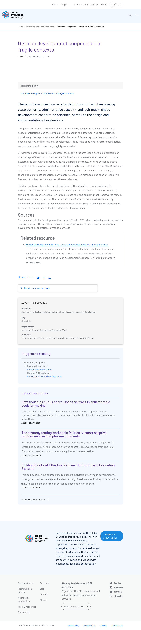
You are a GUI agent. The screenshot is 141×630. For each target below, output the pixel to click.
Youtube (118, 591)
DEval (23, 321)
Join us (54, 4)
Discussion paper (38, 56)
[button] (130, 15)
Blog (86, 4)
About (104, 4)
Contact (95, 4)
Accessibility (73, 625)
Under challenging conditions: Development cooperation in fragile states (67, 244)
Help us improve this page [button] (37, 288)
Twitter (117, 583)
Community (23, 612)
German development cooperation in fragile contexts (80, 26)
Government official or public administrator (40, 312)
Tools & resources (27, 606)
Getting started (25, 583)
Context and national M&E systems (44, 376)
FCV (29, 321)
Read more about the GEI (110, 536)
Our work (77, 4)
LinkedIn (118, 596)
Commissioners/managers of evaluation (77, 312)
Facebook (118, 587)
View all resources (33, 500)
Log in (64, 4)
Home (20, 26)
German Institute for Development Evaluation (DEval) (44, 330)
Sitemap (103, 625)
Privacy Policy (89, 625)
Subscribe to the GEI (74, 606)
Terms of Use (117, 625)
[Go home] (37, 15)
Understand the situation (39, 369)
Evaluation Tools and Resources (40, 26)
